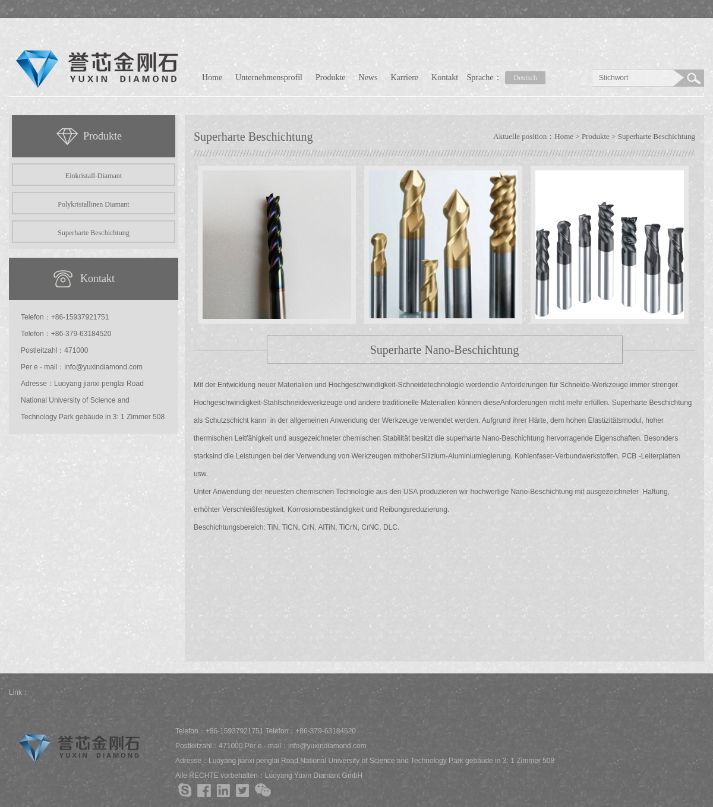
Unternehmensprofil (268, 77)
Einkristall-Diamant (93, 176)
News (368, 77)
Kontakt (444, 77)
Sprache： (507, 77)
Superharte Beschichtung (93, 233)
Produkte (331, 77)
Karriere (404, 77)
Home (212, 77)
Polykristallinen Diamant (93, 204)
